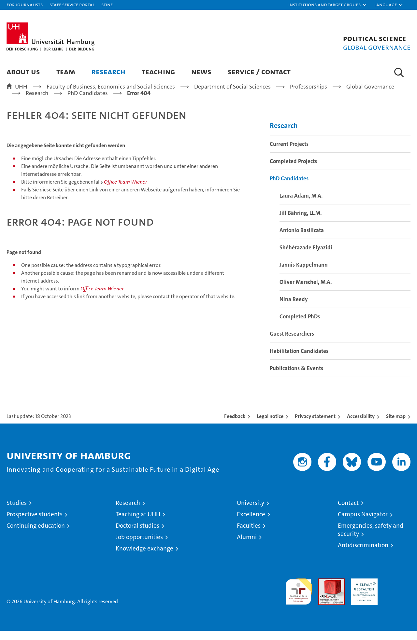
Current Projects (289, 153)
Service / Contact (259, 71)
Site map (396, 425)
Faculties (249, 535)
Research (108, 71)
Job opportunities (139, 546)
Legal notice (270, 425)
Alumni (247, 546)
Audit (324, 591)
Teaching (158, 71)
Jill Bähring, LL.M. (301, 222)
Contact (348, 512)
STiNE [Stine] (107, 4)
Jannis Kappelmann (304, 273)
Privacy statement (315, 425)
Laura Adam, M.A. (301, 204)
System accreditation (397, 594)
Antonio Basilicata (302, 239)
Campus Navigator (363, 523)
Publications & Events (296, 377)
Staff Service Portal (72, 4)
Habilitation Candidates (299, 360)
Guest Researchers (292, 342)
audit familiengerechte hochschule (298, 598)
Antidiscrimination (363, 554)
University (250, 512)
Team (65, 71)
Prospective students (35, 523)
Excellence (251, 523)
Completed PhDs (300, 325)
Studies (17, 512)
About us (23, 71)
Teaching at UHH (138, 523)
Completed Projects (293, 170)
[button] (327, 5)
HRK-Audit (362, 591)
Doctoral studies (137, 535)
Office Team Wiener (125, 191)
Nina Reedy (294, 308)
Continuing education (36, 535)
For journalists (25, 4)
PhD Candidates (289, 187)
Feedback (234, 425)
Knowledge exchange (144, 557)
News (201, 71)
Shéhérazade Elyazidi (306, 256)
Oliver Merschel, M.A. (306, 291)
